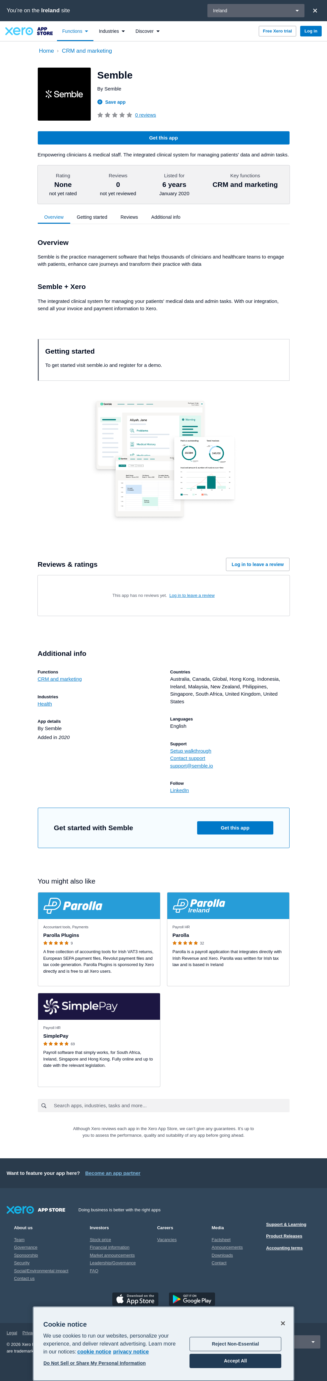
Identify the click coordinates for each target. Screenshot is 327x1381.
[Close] (315, 10)
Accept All (235, 1360)
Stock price (100, 1239)
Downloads (222, 1255)
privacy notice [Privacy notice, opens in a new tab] (131, 1351)
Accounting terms (284, 1247)
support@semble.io (191, 766)
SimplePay (56, 1036)
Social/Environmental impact (41, 1270)
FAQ (94, 1270)
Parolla (181, 935)
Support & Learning (286, 1224)
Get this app (163, 138)
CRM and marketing (60, 679)
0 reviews (145, 115)
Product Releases (284, 1236)
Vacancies (167, 1239)
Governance (25, 1247)
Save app (111, 102)
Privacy (30, 1332)
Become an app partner (112, 1173)
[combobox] (171, 1105)
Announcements (227, 1247)
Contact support (187, 758)
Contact (219, 1262)
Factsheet (221, 1239)
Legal (12, 1332)
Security (21, 1262)
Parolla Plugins (61, 935)
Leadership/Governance (113, 1262)
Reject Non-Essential (235, 1344)
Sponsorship (26, 1255)
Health (45, 704)
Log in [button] (310, 31)
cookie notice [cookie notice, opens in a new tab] (94, 1351)
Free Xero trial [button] (277, 31)
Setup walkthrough (190, 751)
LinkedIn (179, 790)
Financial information (110, 1247)
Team (19, 1239)
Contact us (24, 1278)
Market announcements (112, 1255)
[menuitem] (75, 31)
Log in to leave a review (258, 564)
